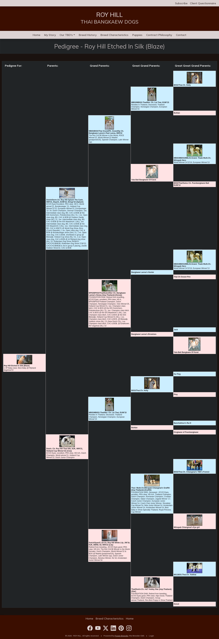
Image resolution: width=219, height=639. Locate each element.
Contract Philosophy (159, 35)
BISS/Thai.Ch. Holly (182, 85)
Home (36, 35)
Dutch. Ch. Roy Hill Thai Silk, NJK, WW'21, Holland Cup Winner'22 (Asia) (64, 450)
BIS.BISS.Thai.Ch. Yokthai (185, 575)
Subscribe (181, 3)
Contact (181, 35)
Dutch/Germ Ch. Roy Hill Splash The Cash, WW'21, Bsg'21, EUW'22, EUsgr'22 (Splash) (64, 201)
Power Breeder (121, 636)
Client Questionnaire (203, 3)
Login (151, 636)
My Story (50, 35)
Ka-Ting (177, 374)
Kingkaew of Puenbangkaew (186, 432)
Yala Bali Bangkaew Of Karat (143, 180)
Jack (176, 330)
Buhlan (177, 113)
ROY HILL (109, 14)
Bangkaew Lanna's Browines (143, 334)
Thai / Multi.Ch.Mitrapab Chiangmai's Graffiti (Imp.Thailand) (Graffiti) (150, 489)
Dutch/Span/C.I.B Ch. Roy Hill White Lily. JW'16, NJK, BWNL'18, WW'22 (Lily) (109, 544)
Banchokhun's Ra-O (182, 423)
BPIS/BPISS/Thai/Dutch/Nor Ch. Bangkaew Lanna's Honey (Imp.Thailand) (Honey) (107, 294)
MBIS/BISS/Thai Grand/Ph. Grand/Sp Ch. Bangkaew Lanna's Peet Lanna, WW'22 (106, 132)
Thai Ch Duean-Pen (182, 277)
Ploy (176, 394)
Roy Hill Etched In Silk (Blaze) (17, 366)
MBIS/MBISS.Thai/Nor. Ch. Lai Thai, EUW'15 (150, 102)
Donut (176, 604)
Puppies (137, 35)
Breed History (88, 35)
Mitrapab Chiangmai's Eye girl (187, 527)
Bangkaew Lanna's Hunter (142, 272)
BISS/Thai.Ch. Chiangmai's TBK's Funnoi (191, 472)
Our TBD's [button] (66, 35)
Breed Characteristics (114, 35)
